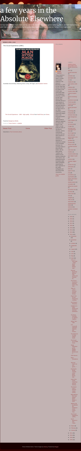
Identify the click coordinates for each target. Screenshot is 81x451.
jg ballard (70, 140)
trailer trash (71, 193)
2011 (71, 433)
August (73, 249)
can (69, 79)
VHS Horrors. (74, 355)
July (72, 251)
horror (69, 122)
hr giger (70, 126)
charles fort (71, 82)
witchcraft (70, 207)
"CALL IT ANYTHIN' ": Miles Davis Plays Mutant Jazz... (74, 264)
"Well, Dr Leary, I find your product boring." (74, 291)
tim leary (70, 191)
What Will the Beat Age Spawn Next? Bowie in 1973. (74, 398)
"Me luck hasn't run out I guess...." (74, 364)
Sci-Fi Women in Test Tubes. (74, 421)
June (72, 253)
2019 (71, 218)
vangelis (70, 197)
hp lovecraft (71, 124)
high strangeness (72, 117)
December (73, 236)
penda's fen (71, 164)
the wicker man (72, 189)
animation (70, 75)
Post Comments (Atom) (16, 131)
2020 (71, 216)
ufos (69, 195)
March (73, 425)
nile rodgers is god (72, 156)
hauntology (71, 110)
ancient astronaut (72, 72)
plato (69, 168)
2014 (71, 230)
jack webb (70, 135)
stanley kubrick (72, 182)
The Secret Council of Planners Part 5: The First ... (74, 283)
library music (71, 144)
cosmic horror (71, 89)
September (74, 245)
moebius (70, 151)
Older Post (48, 128)
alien (69, 70)
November (73, 239)
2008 (71, 439)
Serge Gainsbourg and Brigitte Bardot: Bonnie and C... (74, 349)
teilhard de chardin (72, 186)
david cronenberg (72, 96)
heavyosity (70, 112)
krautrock (70, 142)
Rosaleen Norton (42, 83)
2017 (71, 223)
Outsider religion (72, 161)
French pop (71, 102)
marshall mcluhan (72, 146)
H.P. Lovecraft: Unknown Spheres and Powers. (74, 328)
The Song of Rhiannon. (74, 303)
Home (28, 128)
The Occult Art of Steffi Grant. (74, 342)
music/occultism (72, 154)
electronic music (72, 100)
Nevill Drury (40, 114)
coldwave (70, 87)
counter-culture (72, 91)
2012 (71, 234)
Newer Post (7, 128)
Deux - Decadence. (74, 359)
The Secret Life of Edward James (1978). (73, 389)
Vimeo (47, 114)
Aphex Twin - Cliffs (74, 322)
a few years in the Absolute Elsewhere (31, 14)
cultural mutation (72, 93)
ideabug (46, 446)
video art (70, 199)
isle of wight (71, 133)
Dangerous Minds (13, 121)
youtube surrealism (73, 209)
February (73, 428)
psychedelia (71, 176)
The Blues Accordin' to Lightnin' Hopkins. (74, 317)
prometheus (71, 174)
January (73, 430)
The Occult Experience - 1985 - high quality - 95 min (19, 114)
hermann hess (71, 114)
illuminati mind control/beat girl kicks (72, 130)
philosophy (71, 166)
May (72, 255)
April (72, 258)
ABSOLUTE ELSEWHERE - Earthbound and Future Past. (74, 407)
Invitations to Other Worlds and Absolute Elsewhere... (74, 309)
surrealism (70, 184)
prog (69, 172)
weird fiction (71, 201)
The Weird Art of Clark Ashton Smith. (74, 336)
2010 (71, 435)
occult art (70, 159)
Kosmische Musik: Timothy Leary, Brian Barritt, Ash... (73, 373)
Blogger (56, 446)
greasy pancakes (72, 107)
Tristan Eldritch (59, 72)
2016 (71, 225)
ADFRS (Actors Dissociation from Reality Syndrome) (72, 66)
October (73, 243)
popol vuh (70, 170)
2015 (71, 227)
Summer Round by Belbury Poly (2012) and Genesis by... (74, 274)
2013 (71, 232)
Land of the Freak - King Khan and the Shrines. (74, 382)
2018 (71, 221)
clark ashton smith (72, 84)
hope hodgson (71, 120)
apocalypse (71, 77)
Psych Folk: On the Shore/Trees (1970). (74, 298)
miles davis (71, 149)
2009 (71, 437)
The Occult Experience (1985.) (74, 415)
